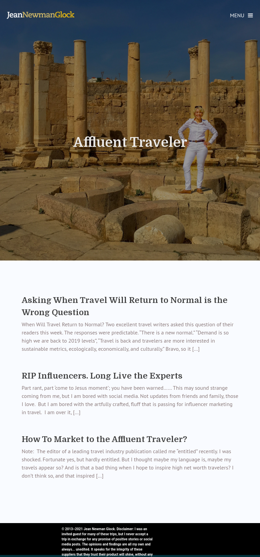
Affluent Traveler (130, 142)
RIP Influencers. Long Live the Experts (102, 376)
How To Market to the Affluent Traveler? (104, 439)
